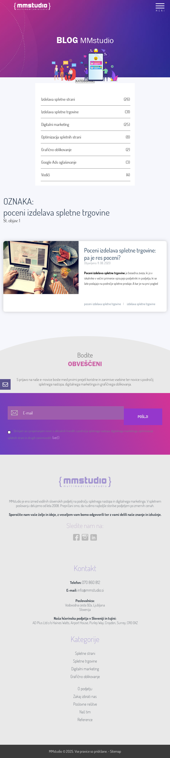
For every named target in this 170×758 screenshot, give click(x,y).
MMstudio (55, 751)
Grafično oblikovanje (85, 676)
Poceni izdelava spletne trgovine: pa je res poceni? (120, 254)
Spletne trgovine (85, 661)
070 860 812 (91, 582)
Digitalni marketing (85, 668)
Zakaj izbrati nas (85, 696)
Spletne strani (85, 653)
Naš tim (85, 711)
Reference (85, 719)
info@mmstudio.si (90, 590)
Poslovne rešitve (85, 704)
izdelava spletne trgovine (141, 304)
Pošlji (143, 416)
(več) (55, 437)
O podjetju (85, 688)
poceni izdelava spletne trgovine (102, 304)
